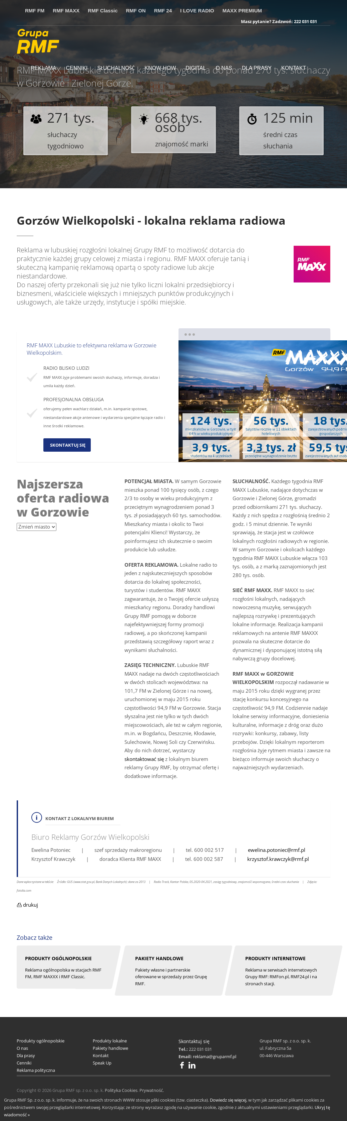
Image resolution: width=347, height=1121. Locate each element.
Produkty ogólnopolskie (40, 1041)
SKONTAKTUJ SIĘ (67, 445)
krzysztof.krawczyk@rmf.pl (278, 859)
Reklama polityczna (36, 1070)
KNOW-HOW (160, 68)
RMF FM (34, 10)
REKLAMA (43, 68)
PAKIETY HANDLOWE (159, 958)
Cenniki (24, 1063)
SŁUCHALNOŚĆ (116, 68)
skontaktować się (144, 759)
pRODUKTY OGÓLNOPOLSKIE (58, 958)
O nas (22, 1048)
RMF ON (136, 10)
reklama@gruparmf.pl (214, 1056)
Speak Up (102, 1063)
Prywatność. (151, 1090)
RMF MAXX (66, 10)
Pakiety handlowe (110, 1048)
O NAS (224, 68)
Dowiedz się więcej (228, 1100)
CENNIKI (76, 68)
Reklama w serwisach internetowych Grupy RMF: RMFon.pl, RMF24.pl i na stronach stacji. (281, 977)
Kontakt (101, 1055)
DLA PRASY (257, 68)
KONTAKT (293, 68)
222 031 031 (305, 21)
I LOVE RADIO (197, 10)
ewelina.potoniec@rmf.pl (276, 850)
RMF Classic (102, 10)
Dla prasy (26, 1055)
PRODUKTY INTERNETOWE (275, 958)
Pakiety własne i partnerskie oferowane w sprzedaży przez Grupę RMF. (171, 977)
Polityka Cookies (121, 1090)
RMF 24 (163, 10)
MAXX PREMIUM (242, 10)
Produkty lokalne (110, 1041)
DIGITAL (196, 68)
